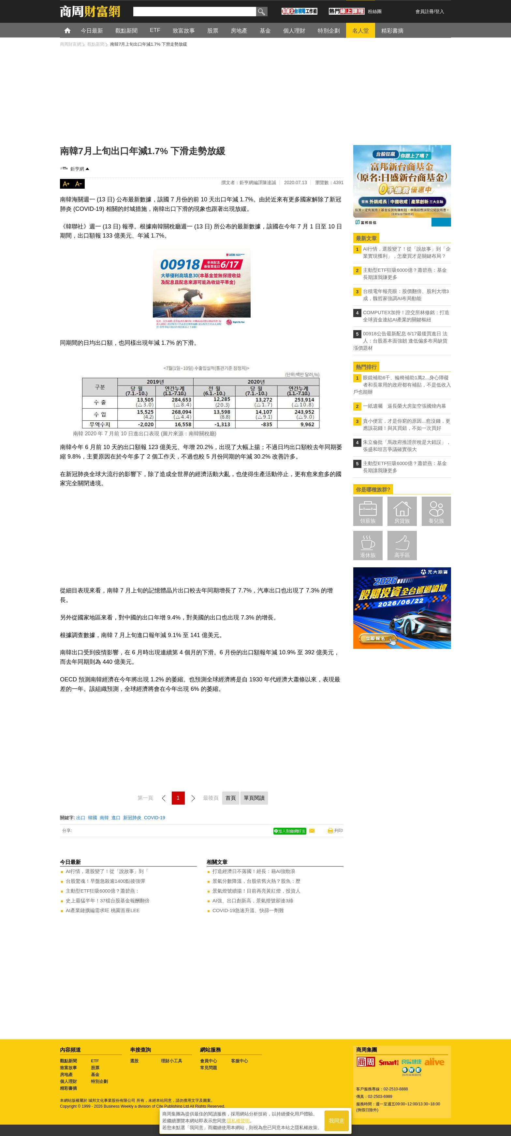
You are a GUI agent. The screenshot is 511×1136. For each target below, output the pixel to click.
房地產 (66, 1074)
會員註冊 (425, 11)
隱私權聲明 (238, 1120)
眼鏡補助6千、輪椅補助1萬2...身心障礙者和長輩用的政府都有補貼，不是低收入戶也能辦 (402, 385)
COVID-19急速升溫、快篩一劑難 (248, 910)
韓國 (92, 817)
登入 (439, 11)
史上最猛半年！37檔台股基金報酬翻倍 (108, 900)
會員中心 (208, 1060)
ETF (95, 1060)
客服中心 (239, 1060)
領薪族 (368, 521)
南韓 (104, 817)
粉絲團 (375, 11)
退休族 (368, 555)
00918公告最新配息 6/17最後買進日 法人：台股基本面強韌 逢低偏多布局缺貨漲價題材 (400, 341)
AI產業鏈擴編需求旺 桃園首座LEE (103, 910)
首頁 (73, 30)
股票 (95, 1067)
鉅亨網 (77, 168)
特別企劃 (99, 1081)
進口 (116, 817)
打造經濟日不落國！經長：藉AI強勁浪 (253, 871)
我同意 (336, 1120)
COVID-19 (154, 817)
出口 (80, 817)
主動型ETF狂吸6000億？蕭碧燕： (103, 891)
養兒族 (436, 521)
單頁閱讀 (254, 798)
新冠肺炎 (132, 817)
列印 (338, 830)
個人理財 (68, 1081)
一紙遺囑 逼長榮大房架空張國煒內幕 (404, 406)
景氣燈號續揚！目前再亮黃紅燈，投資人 (256, 891)
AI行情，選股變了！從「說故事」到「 (107, 871)
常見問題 (208, 1067)
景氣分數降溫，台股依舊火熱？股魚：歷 (256, 881)
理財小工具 (171, 1060)
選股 (134, 1060)
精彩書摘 (68, 1088)
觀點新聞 (68, 1060)
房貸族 (402, 521)
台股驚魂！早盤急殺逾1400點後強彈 (105, 881)
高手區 (402, 555)
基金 (95, 1074)
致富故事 (68, 1067)
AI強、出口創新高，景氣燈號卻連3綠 (252, 900)
